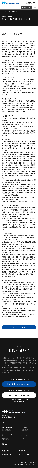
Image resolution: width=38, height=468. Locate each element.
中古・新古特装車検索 (6, 430)
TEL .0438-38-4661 (19, 395)
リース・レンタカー (7, 435)
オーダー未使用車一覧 (23, 429)
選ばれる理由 (5, 438)
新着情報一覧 (6, 454)
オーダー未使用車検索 (23, 430)
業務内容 (4, 444)
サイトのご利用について (21, 462)
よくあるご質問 (22, 438)
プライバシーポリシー (30, 465)
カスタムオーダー (24, 435)
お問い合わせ (21, 439)
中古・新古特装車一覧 (6, 429)
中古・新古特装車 (7, 427)
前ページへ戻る (19, 327)
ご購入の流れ (6, 451)
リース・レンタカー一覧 (7, 436)
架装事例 (20, 436)
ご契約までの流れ (6, 439)
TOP (3, 422)
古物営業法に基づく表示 (17, 465)
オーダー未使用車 (24, 427)
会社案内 (22, 451)
